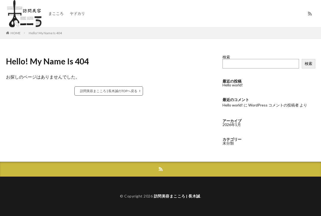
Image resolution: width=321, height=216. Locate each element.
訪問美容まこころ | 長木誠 (177, 196)
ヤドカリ (77, 13)
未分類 (228, 143)
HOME (16, 33)
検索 (226, 57)
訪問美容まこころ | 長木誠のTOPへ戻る (108, 91)
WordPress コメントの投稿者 (273, 105)
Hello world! (233, 85)
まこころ (55, 13)
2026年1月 (232, 124)
